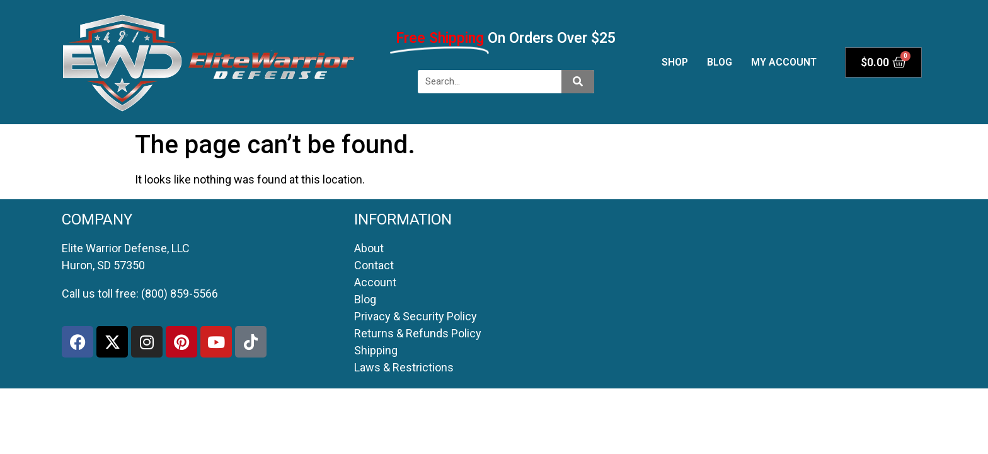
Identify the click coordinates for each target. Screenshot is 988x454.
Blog (719, 62)
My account (784, 62)
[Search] (577, 81)
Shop (675, 62)
